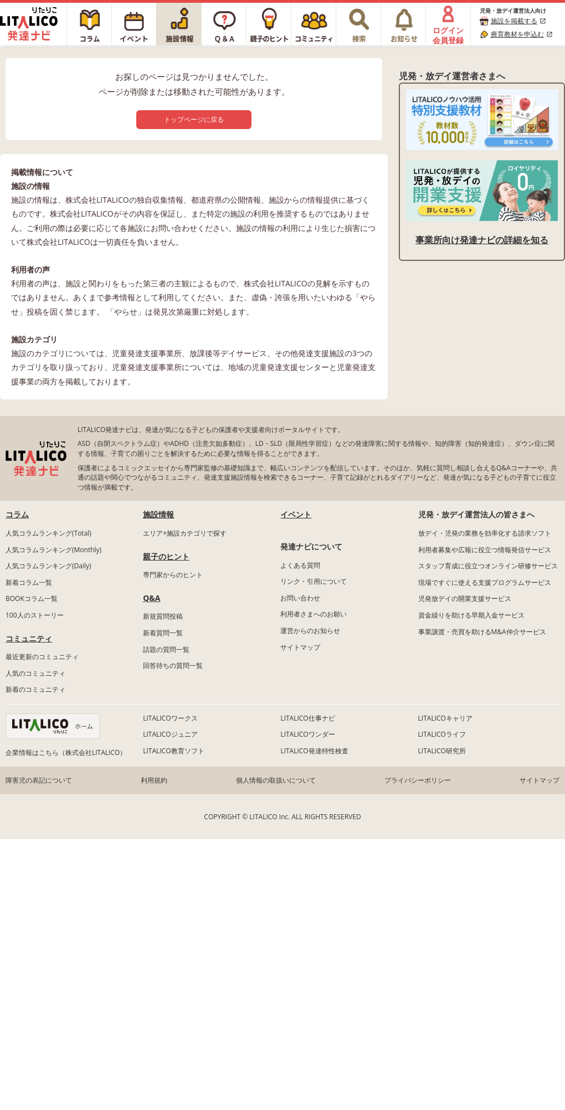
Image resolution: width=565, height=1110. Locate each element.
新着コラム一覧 (29, 582)
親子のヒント (166, 556)
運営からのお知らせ (310, 630)
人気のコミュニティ (35, 673)
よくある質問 (300, 565)
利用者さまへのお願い (313, 614)
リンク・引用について (313, 581)
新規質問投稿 (163, 616)
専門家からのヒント (173, 574)
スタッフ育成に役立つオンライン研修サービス (488, 566)
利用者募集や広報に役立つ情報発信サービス (484, 549)
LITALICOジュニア (170, 734)
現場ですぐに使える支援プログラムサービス (484, 582)
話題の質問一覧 (166, 649)
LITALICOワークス (170, 718)
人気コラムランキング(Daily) (48, 566)
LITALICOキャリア (445, 718)
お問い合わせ (300, 598)
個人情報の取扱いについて (276, 780)
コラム (17, 514)
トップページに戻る (194, 119)
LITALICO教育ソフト (173, 751)
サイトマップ (300, 647)
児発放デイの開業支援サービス (464, 598)
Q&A (151, 598)
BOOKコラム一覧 (32, 598)
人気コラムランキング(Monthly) (53, 549)
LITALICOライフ (442, 734)
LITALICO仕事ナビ (307, 718)
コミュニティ (29, 638)
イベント (295, 514)
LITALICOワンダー (307, 734)
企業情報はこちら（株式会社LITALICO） (66, 752)
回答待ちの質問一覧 (173, 665)
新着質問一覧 (163, 633)
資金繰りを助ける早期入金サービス (471, 615)
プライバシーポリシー (417, 780)
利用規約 (154, 780)
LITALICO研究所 (442, 751)
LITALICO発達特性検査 (314, 751)
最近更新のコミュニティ (42, 656)
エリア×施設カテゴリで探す (185, 533)
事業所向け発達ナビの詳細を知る (481, 240)
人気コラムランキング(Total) (48, 533)
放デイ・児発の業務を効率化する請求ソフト (484, 533)
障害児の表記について (39, 780)
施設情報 (158, 514)
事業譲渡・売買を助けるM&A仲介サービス (482, 631)
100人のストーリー (35, 615)
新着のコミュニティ (35, 689)
